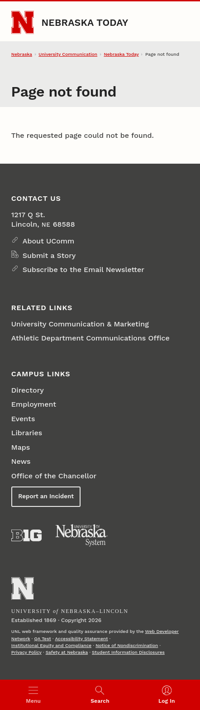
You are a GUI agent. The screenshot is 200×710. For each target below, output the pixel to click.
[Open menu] (33, 695)
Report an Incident (46, 496)
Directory (27, 390)
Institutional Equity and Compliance (51, 645)
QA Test (42, 638)
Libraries (26, 432)
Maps (20, 447)
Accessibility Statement (81, 638)
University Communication (67, 54)
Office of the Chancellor (53, 476)
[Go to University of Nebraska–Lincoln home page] (22, 22)
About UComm (48, 241)
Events (23, 418)
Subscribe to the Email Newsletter (83, 269)
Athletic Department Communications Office (90, 338)
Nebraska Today (84, 22)
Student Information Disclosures (128, 652)
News (21, 461)
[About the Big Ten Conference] (26, 535)
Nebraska (21, 54)
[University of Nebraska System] (82, 535)
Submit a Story (49, 255)
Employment (33, 404)
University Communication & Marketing (80, 324)
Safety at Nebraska (67, 652)
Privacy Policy (26, 652)
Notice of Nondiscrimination (126, 645)
